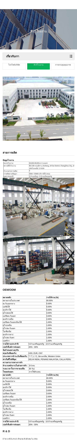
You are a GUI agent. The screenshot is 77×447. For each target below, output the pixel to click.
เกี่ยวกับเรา (12, 56)
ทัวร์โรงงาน (38, 65)
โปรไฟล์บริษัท (14, 65)
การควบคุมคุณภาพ (63, 65)
